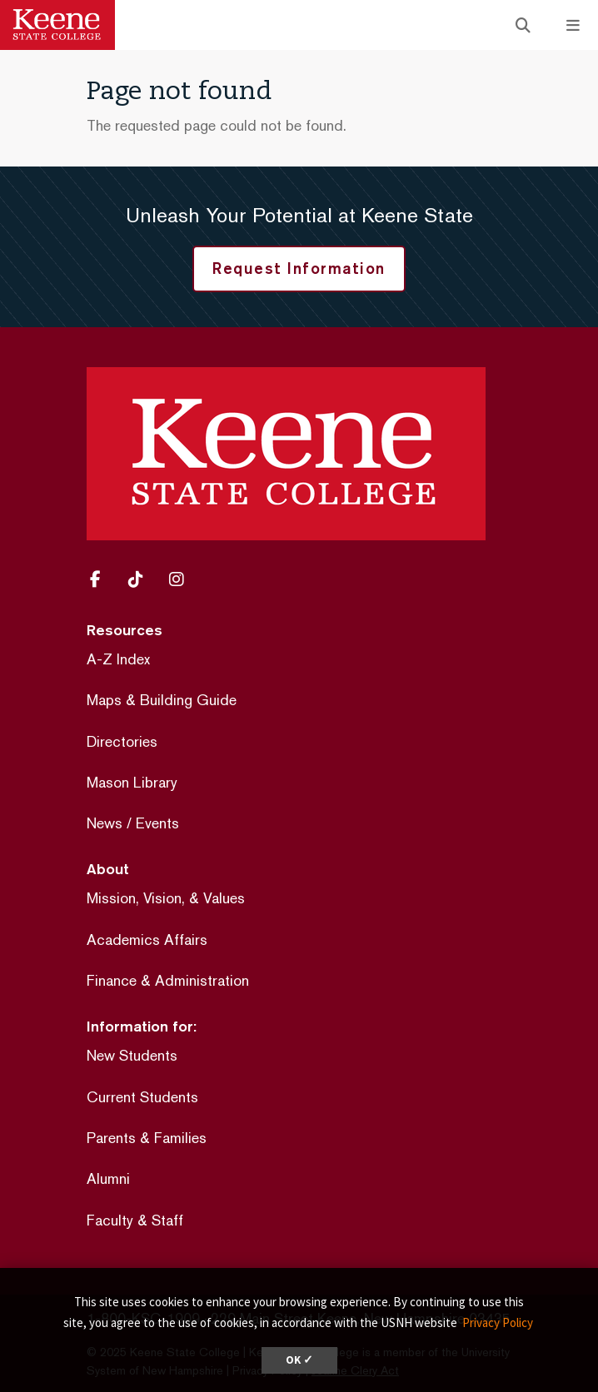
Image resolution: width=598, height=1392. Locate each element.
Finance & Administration (168, 980)
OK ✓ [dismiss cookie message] (299, 1360)
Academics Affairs (147, 939)
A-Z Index (118, 659)
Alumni (108, 1178)
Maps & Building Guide (162, 699)
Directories (122, 741)
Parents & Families (147, 1137)
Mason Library (132, 782)
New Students (132, 1055)
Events (157, 823)
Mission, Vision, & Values (166, 898)
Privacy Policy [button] (497, 1322)
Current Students (142, 1097)
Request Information (299, 268)
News (104, 823)
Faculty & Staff (135, 1220)
